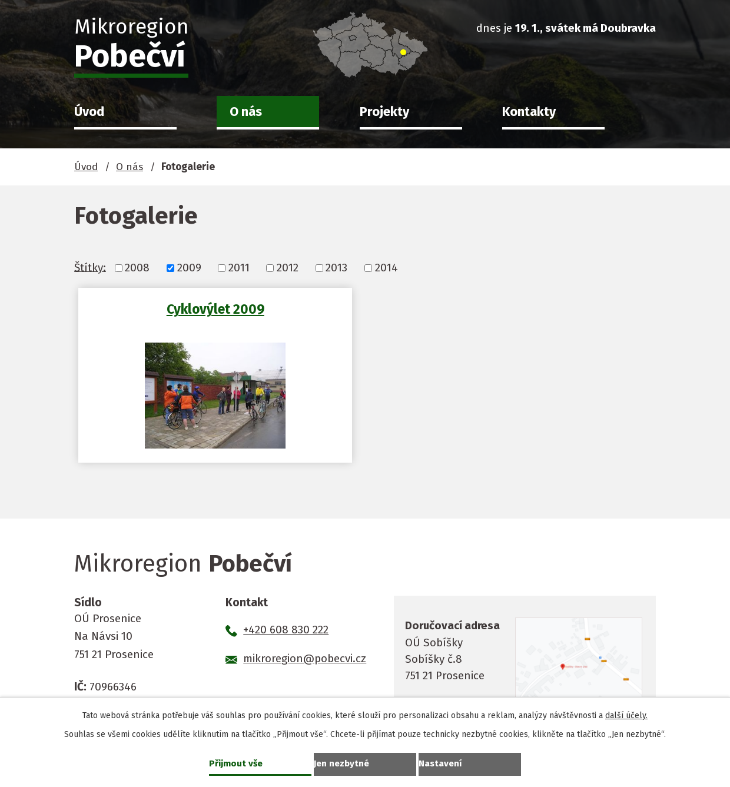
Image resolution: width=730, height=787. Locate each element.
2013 (336, 267)
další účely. (626, 714)
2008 (137, 267)
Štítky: (90, 267)
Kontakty (529, 111)
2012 (287, 267)
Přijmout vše (237, 762)
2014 (386, 267)
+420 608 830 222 (285, 629)
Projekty (384, 111)
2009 (189, 267)
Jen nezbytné (343, 762)
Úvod (89, 111)
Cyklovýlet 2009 (173, 309)
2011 (239, 267)
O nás (246, 111)
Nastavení (441, 762)
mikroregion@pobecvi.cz (304, 658)
